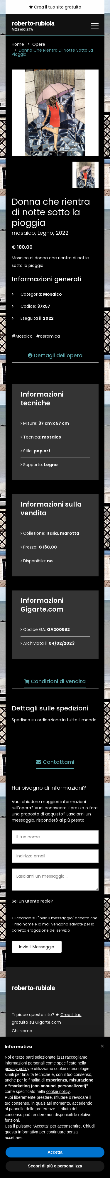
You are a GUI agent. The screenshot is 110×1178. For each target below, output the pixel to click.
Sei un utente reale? (32, 901)
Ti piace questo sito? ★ (47, 1018)
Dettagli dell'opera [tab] (55, 355)
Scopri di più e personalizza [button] (55, 1166)
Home (18, 44)
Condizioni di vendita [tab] (55, 681)
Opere (38, 44)
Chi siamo (22, 1031)
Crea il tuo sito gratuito (55, 7)
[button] (102, 1046)
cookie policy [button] (58, 1091)
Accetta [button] (55, 1152)
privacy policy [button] (17, 1068)
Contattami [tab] (55, 762)
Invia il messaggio (36, 947)
